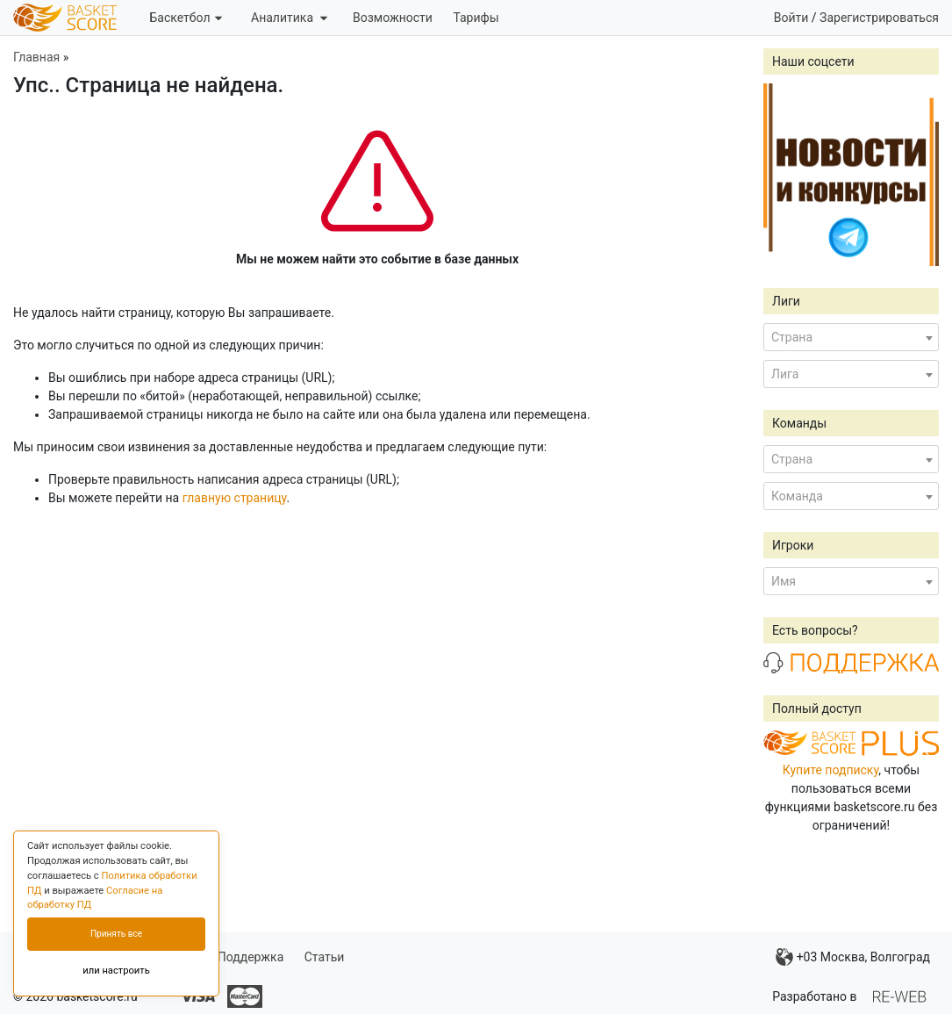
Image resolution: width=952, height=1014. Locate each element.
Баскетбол (185, 18)
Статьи (324, 957)
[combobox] (851, 337)
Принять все (116, 933)
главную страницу (235, 498)
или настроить (116, 970)
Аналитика (289, 18)
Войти (791, 18)
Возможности (393, 18)
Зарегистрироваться (879, 18)
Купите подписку (831, 770)
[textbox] (851, 337)
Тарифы (475, 18)
